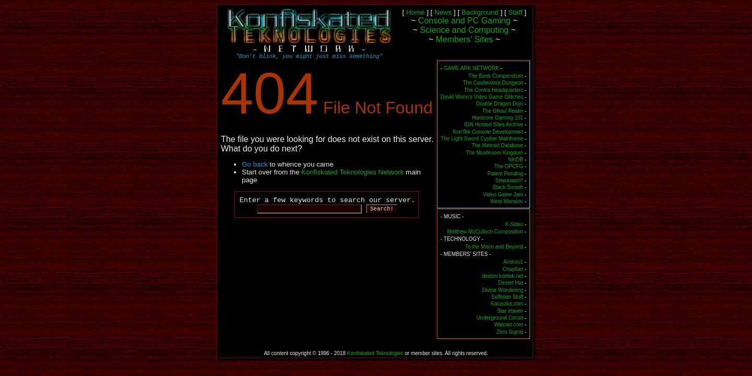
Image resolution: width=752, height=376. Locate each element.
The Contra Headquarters (493, 90)
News (443, 12)
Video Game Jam (503, 194)
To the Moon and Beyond (494, 247)
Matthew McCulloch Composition (485, 231)
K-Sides (514, 224)
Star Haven (510, 311)
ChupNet (512, 269)
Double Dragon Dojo (499, 104)
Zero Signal (510, 332)
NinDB (515, 159)
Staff (515, 12)
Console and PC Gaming (464, 20)
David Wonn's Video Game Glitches (482, 97)
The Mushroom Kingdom (494, 153)
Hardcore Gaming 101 (497, 118)
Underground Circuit (499, 318)
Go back (255, 164)
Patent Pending (505, 174)
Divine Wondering (502, 290)
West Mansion (506, 201)
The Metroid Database (497, 145)
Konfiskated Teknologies (375, 353)
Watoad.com (508, 324)
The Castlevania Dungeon (493, 83)
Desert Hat (510, 283)
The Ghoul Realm (503, 111)
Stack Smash (507, 187)
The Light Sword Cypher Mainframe (482, 139)
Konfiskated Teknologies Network (352, 172)
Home (415, 12)
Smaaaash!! (509, 180)
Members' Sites (464, 39)
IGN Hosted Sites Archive (493, 124)
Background (480, 12)
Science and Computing (464, 30)
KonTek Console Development (488, 132)
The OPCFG (508, 166)
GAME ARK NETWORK (471, 68)
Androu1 (513, 262)
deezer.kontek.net (502, 276)
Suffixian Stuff (507, 297)
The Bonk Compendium (495, 76)
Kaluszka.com (507, 304)
